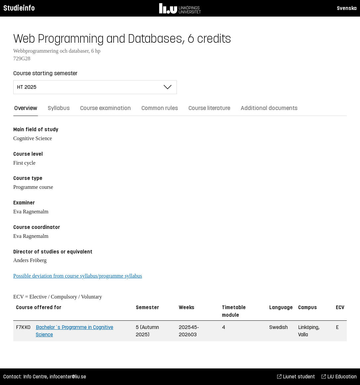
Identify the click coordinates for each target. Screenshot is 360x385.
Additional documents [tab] (269, 108)
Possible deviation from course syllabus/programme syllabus (77, 276)
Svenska (347, 8)
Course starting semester (45, 73)
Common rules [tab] (159, 108)
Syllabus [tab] (59, 108)
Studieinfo (19, 8)
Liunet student (296, 376)
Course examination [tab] (105, 108)
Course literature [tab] (209, 108)
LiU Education (339, 376)
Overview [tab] (25, 108)
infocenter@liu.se (68, 376)
